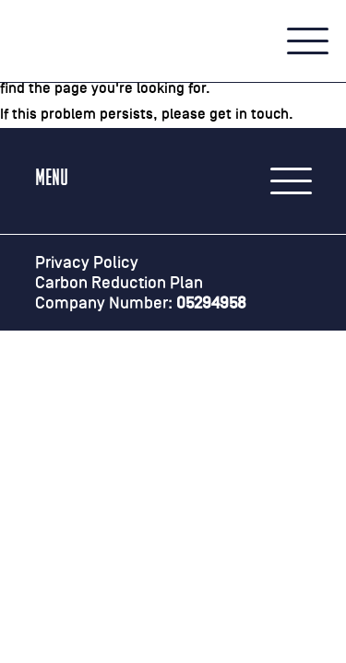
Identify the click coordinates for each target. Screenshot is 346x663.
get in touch (249, 114)
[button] (307, 41)
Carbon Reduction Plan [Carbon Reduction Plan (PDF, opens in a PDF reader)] (119, 283)
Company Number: (140, 303)
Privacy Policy (86, 262)
